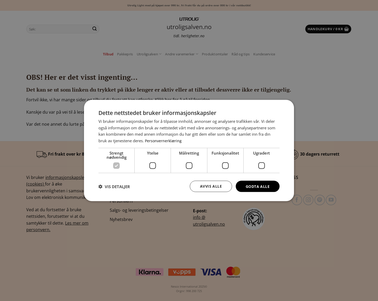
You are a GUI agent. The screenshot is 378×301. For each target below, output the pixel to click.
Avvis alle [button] (211, 186)
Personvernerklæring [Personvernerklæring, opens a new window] (164, 140)
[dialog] (189, 150)
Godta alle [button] (258, 186)
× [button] (285, 106)
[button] (114, 186)
